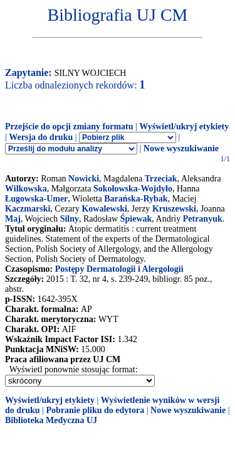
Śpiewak (136, 218)
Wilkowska (26, 188)
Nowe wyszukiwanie (181, 148)
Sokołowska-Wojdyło (132, 188)
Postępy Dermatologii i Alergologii (119, 269)
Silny (69, 218)
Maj (13, 218)
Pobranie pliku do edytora (95, 410)
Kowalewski (104, 208)
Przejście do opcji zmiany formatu (69, 126)
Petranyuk (202, 218)
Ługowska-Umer (36, 198)
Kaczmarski (27, 208)
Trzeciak (161, 178)
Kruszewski (174, 208)
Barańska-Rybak (135, 198)
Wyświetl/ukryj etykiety (184, 126)
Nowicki (83, 178)
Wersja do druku (41, 137)
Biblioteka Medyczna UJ (51, 420)
